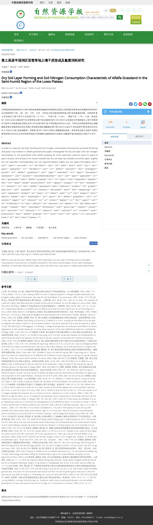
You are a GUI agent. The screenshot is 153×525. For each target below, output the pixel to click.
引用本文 (108, 159)
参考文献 (108, 163)
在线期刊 (89, 34)
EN (106, 10)
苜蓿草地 (5, 227)
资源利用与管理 (8, 54)
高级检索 (136, 22)
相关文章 (139, 136)
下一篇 (67, 279)
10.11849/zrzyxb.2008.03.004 (62, 50)
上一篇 (31, 279)
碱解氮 (29, 227)
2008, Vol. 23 (21, 50)
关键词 (107, 151)
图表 (59, 2)
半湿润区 (40, 227)
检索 (68, 2)
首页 (16, 34)
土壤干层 (17, 227)
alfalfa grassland (9, 237)
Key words (109, 155)
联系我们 (19, 40)
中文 (113, 10)
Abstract (108, 147)
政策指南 (128, 34)
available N (43, 237)
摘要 (106, 143)
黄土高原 (52, 227)
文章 (50, 2)
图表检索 (136, 17)
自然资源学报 (7, 50)
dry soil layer (27, 237)
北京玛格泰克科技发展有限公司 (76, 521)
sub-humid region (61, 237)
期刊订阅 (108, 34)
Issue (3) (33, 50)
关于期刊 (33, 34)
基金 (106, 167)
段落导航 (114, 136)
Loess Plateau (80, 237)
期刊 (42, 2)
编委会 (51, 34)
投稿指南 (70, 34)
